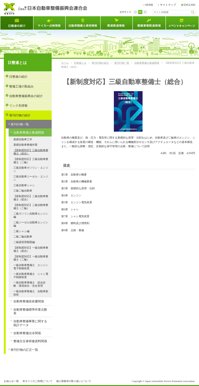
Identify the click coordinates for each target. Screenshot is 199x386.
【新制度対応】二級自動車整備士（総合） (30, 198)
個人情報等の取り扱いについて (73, 381)
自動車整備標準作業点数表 (30, 311)
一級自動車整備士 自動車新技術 (30, 293)
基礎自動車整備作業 (25, 144)
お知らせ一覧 (11, 381)
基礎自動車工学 (22, 139)
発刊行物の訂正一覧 (24, 349)
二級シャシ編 (21, 231)
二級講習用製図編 (24, 242)
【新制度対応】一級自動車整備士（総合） (30, 249)
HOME (149, 4)
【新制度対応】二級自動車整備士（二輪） (30, 207)
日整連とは (16, 23)
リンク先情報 (18, 105)
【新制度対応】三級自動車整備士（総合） (30, 152)
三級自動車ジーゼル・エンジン (30, 178)
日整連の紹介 (18, 76)
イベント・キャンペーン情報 (182, 23)
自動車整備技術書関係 (28, 301)
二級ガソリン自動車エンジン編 (30, 215)
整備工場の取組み (21, 86)
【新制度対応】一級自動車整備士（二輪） (30, 258)
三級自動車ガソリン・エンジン (30, 169)
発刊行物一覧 (121, 62)
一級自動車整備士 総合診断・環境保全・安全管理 (29, 284)
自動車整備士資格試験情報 (82, 23)
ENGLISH (189, 4)
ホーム (65, 62)
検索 (192, 12)
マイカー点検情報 (49, 23)
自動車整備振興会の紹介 (26, 96)
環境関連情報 (116, 23)
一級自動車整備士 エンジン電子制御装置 (30, 267)
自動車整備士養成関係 (146, 62)
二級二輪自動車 (22, 236)
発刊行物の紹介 (100, 62)
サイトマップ (168, 4)
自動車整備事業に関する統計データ (30, 323)
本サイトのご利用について (37, 381)
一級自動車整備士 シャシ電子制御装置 (30, 276)
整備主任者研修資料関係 (30, 341)
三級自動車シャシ (24, 185)
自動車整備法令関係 (27, 333)
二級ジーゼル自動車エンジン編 (30, 224)
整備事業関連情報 (149, 23)
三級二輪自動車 (22, 190)
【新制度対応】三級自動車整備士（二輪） (30, 161)
